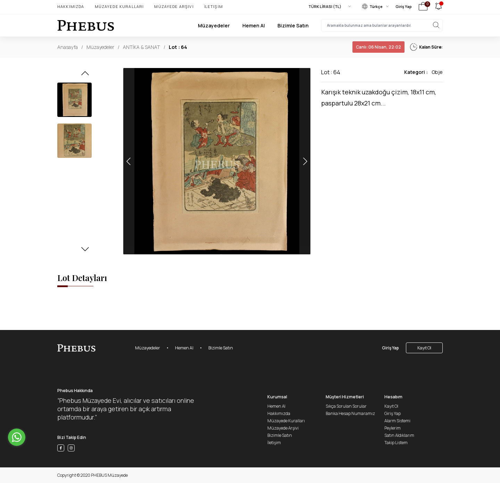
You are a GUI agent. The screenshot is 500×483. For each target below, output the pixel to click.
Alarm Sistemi (397, 421)
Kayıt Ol (424, 348)
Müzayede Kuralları (119, 6)
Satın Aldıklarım (399, 435)
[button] (85, 75)
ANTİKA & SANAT (141, 47)
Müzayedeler (214, 25)
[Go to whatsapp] (16, 437)
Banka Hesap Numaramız (350, 413)
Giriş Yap (403, 6)
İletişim (213, 6)
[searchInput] (382, 25)
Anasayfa (67, 47)
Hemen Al (253, 25)
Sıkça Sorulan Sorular (346, 406)
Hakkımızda (70, 6)
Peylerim (392, 428)
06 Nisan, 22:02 (378, 47)
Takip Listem (396, 443)
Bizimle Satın (293, 25)
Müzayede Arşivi (173, 6)
